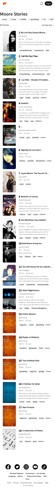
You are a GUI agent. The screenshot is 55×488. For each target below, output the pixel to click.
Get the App (40, 473)
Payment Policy (26, 483)
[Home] (20, 3)
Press (28, 479)
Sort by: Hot (48, 25)
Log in (48, 3)
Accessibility (38, 483)
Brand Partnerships (34, 476)
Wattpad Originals (16, 473)
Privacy (16, 483)
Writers (20, 476)
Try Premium (30, 473)
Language (12, 476)
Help (46, 483)
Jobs (45, 476)
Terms (9, 483)
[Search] (41, 3)
